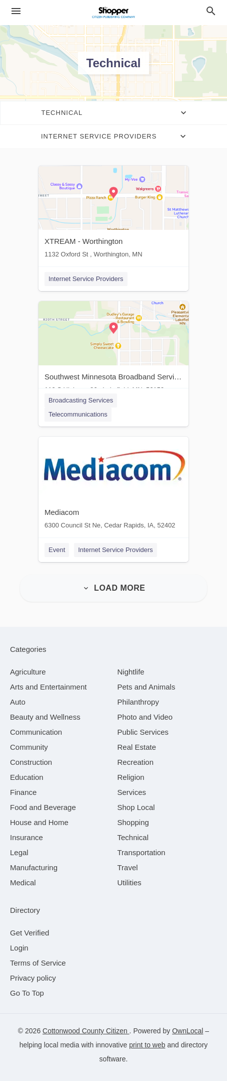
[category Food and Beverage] (43, 807)
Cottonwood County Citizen (86, 1031)
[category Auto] (18, 702)
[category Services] (132, 792)
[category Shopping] (133, 822)
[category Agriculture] (28, 671)
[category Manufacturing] (34, 867)
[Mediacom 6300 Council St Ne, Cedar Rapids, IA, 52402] (113, 485)
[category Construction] (31, 762)
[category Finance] (23, 792)
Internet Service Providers (86, 279)
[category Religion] (131, 777)
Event (56, 550)
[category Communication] (36, 732)
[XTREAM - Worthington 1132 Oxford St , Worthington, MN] (113, 214)
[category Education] (27, 777)
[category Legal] (19, 852)
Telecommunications (78, 414)
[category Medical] (23, 882)
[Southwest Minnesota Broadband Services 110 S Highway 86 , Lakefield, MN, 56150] (113, 349)
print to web (147, 1045)
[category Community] (29, 747)
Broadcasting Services (80, 400)
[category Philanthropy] (138, 702)
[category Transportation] (142, 852)
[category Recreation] (136, 762)
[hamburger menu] (16, 11)
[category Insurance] (26, 837)
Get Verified (29, 932)
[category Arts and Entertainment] (48, 687)
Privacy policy (33, 978)
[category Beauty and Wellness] (45, 717)
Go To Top (27, 993)
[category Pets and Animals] (147, 687)
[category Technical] (133, 837)
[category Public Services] (143, 732)
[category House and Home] (39, 822)
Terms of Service (38, 963)
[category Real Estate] (137, 747)
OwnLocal (187, 1031)
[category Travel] (128, 867)
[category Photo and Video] (145, 717)
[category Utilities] (130, 882)
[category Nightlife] (131, 671)
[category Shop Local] (136, 807)
